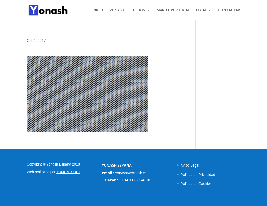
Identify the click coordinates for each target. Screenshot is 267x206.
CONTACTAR (229, 10)
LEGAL (201, 10)
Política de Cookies (196, 183)
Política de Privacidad (198, 174)
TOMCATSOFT (68, 172)
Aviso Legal (190, 165)
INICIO (97, 10)
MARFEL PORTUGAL (173, 10)
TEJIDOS (138, 10)
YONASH (117, 10)
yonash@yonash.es (131, 172)
